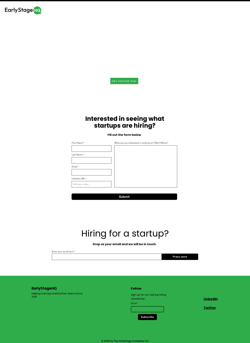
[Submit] (124, 196)
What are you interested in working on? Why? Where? (141, 143)
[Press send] (180, 257)
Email (74, 166)
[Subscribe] (147, 317)
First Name (77, 143)
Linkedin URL (78, 178)
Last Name (77, 154)
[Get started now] (124, 81)
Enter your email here (62, 251)
